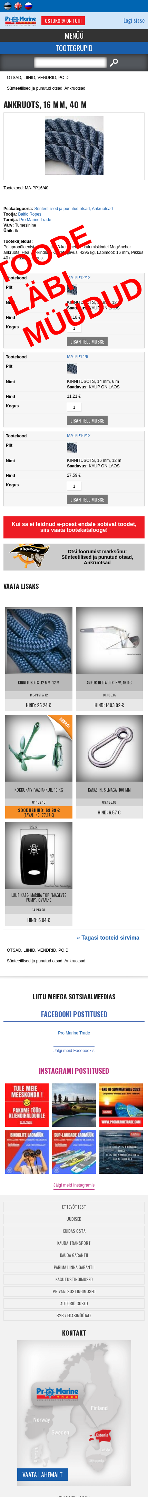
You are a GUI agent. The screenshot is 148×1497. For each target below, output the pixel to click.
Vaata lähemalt (42, 1474)
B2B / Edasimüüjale (74, 1315)
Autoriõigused (74, 1303)
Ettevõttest (74, 1207)
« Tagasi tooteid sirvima (108, 938)
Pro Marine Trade (35, 219)
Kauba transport (74, 1243)
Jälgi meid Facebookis (74, 1050)
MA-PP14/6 (77, 356)
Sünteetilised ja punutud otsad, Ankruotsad (46, 88)
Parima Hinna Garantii (74, 1267)
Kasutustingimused (74, 1279)
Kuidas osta (74, 1231)
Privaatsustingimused (74, 1291)
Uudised (74, 1219)
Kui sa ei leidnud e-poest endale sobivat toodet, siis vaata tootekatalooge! (74, 527)
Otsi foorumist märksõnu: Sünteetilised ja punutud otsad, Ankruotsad (97, 557)
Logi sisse (134, 20)
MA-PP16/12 (78, 435)
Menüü (74, 35)
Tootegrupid (74, 48)
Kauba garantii (74, 1255)
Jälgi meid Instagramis (74, 1185)
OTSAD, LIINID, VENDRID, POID (38, 77)
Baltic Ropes (29, 214)
